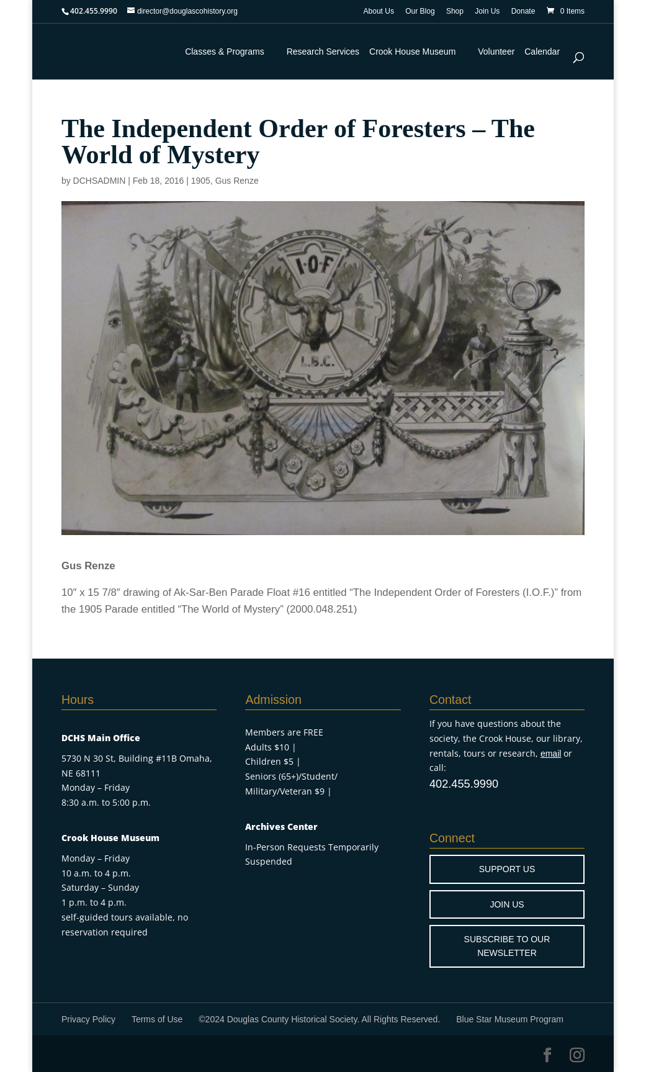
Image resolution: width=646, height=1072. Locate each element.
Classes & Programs (224, 51)
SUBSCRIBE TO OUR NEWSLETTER (507, 946)
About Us (379, 11)
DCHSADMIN (99, 181)
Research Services (323, 51)
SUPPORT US (507, 869)
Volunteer (496, 51)
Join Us (487, 11)
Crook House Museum (412, 51)
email (551, 754)
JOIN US (507, 904)
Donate (523, 11)
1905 (200, 181)
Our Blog (419, 11)
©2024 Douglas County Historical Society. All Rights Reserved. (319, 1019)
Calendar (542, 51)
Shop (455, 11)
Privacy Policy (88, 1019)
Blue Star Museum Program (509, 1019)
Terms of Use (157, 1019)
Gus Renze (237, 181)
